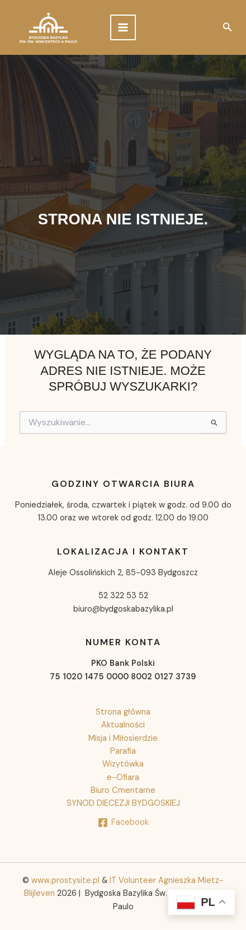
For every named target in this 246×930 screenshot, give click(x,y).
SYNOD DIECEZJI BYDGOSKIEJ (123, 803)
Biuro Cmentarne (123, 790)
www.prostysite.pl (66, 880)
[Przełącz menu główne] (123, 27)
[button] (228, 27)
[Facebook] (123, 823)
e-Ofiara (123, 777)
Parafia (123, 751)
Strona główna (123, 712)
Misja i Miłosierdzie (123, 738)
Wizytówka (123, 764)
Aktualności (123, 725)
